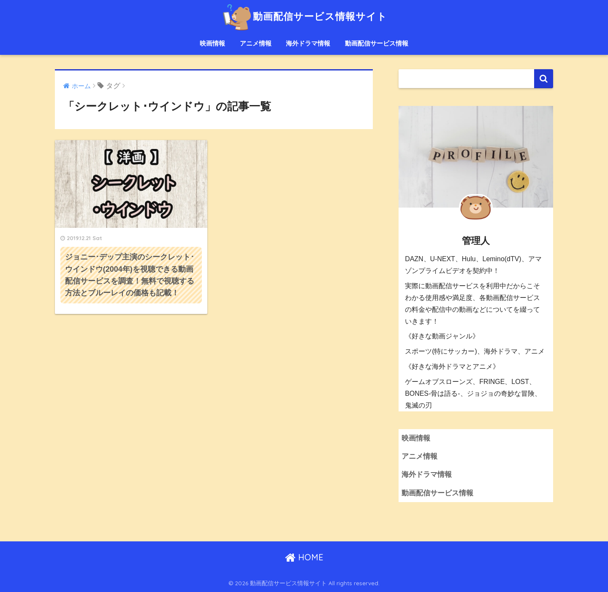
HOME (304, 557)
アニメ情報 (255, 43)
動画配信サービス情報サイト (304, 16)
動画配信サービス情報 (376, 43)
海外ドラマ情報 (308, 43)
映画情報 (212, 43)
